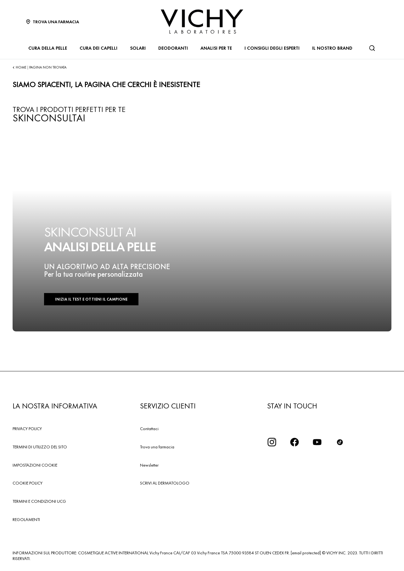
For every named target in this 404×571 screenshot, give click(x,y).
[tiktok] (340, 442)
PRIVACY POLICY (27, 428)
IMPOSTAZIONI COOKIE (35, 465)
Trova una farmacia (157, 447)
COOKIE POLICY (27, 483)
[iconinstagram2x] (272, 442)
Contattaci (149, 428)
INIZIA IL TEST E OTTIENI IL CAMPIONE (91, 299)
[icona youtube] (317, 442)
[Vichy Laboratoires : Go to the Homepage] (202, 21)
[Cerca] (372, 48)
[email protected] (306, 553)
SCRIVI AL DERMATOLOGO (164, 483)
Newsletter (149, 465)
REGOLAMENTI (26, 519)
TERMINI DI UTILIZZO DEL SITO (40, 447)
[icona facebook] (294, 442)
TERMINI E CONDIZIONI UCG (39, 501)
